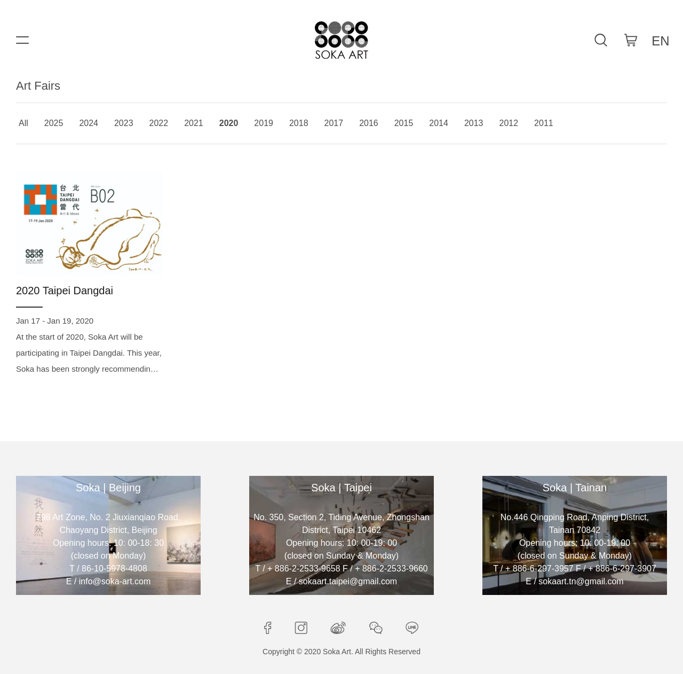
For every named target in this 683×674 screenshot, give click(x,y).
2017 (334, 123)
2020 (229, 123)
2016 (368, 123)
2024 (88, 123)
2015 (404, 123)
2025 (53, 123)
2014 (438, 123)
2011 (543, 123)
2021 (193, 123)
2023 (123, 123)
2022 (159, 123)
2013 (473, 123)
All (23, 123)
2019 (263, 123)
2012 (509, 123)
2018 (298, 123)
